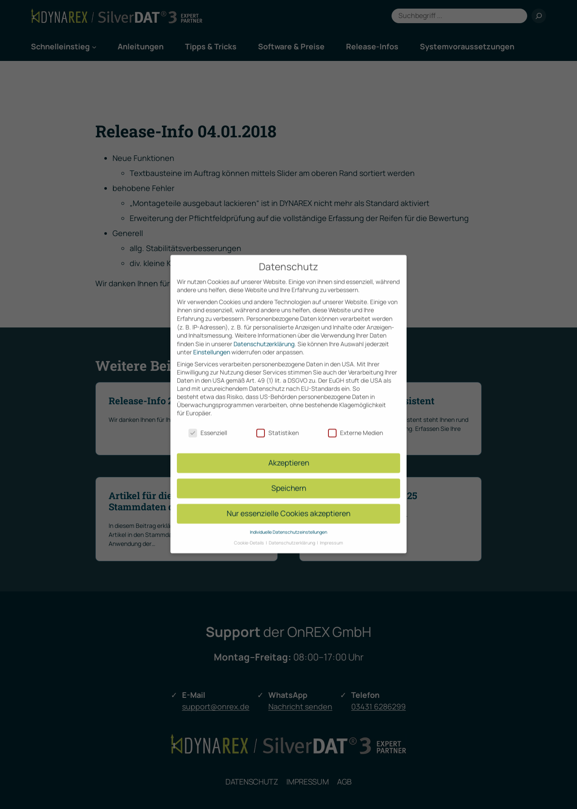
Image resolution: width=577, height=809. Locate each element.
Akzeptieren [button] (288, 454)
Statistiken (277, 424)
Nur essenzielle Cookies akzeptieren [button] (288, 505)
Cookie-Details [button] (249, 534)
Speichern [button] (288, 480)
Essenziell (207, 424)
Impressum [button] (331, 534)
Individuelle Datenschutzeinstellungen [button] (288, 524)
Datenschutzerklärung (264, 336)
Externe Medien (355, 424)
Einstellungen (211, 344)
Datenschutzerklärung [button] (292, 534)
